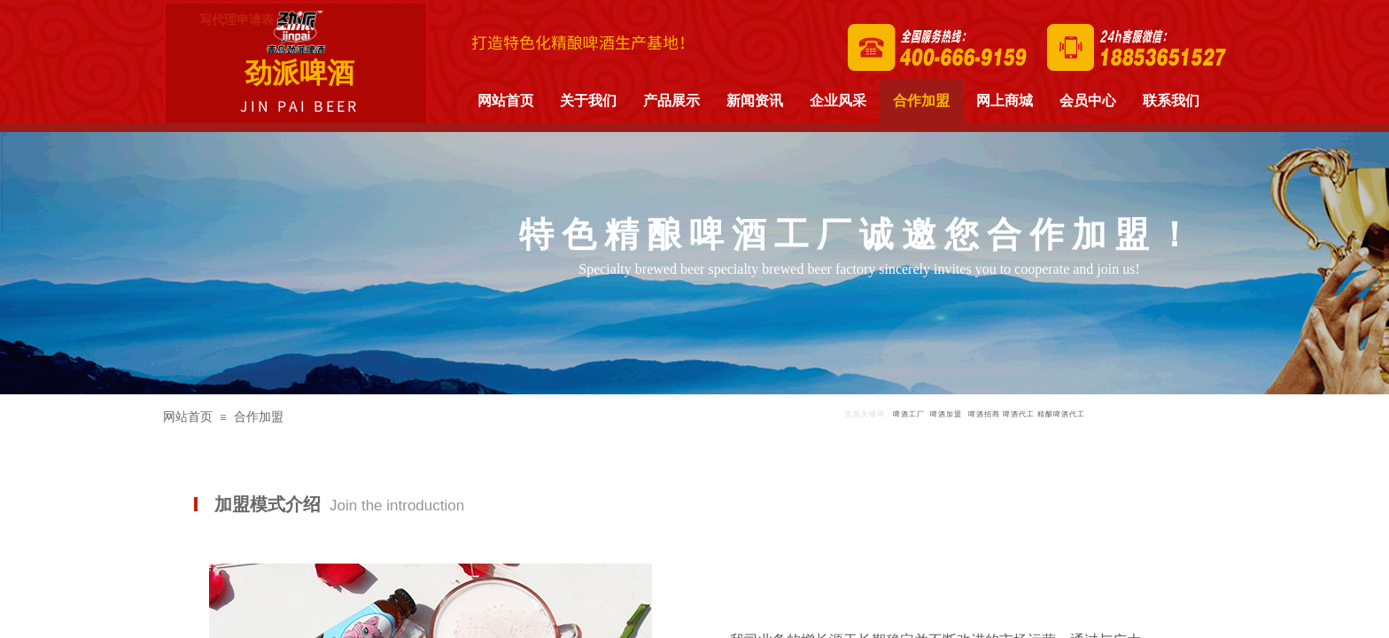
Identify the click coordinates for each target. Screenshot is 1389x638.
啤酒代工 (1019, 414)
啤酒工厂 (909, 414)
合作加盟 (258, 417)
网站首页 (188, 417)
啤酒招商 (984, 414)
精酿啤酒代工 (1061, 414)
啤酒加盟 (946, 414)
